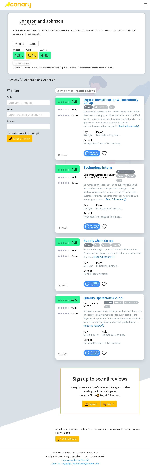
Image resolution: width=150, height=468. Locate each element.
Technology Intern (98, 167)
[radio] (59, 101)
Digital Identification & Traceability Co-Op (111, 101)
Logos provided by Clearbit (75, 459)
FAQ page (66, 463)
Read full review (128, 126)
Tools (9, 97)
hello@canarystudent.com (86, 463)
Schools (11, 120)
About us (55, 463)
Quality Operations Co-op (103, 298)
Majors (10, 108)
